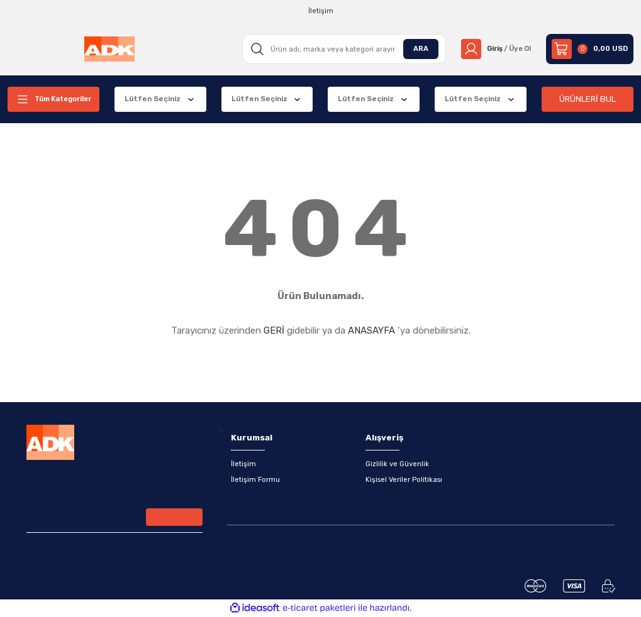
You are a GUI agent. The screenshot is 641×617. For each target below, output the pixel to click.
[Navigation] (53, 99)
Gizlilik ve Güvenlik (397, 463)
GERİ (274, 330)
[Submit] (174, 518)
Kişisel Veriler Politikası (403, 480)
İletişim (243, 463)
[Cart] (590, 49)
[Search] (341, 49)
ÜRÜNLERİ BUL (587, 99)
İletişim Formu (256, 480)
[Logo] (109, 49)
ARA (417, 48)
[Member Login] (494, 49)
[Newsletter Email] (114, 519)
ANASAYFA (371, 330)
